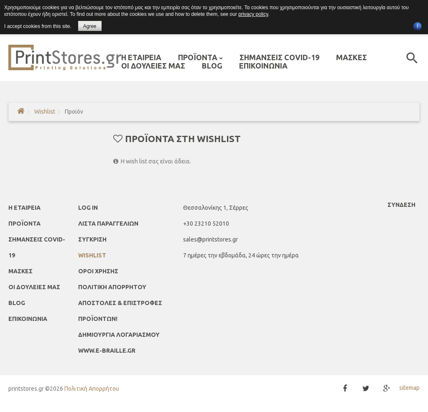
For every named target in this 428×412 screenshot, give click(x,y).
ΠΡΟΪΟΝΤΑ (24, 223)
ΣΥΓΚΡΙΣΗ (92, 239)
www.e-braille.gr (106, 350)
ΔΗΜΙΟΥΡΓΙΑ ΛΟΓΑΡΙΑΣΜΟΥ (119, 334)
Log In (88, 207)
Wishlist (44, 111)
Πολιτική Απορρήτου (91, 388)
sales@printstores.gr (210, 239)
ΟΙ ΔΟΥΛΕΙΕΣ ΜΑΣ (34, 287)
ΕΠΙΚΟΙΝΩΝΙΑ (27, 318)
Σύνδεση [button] (401, 204)
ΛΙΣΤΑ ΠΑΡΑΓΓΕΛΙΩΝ (108, 223)
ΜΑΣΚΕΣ (20, 271)
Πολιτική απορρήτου (112, 287)
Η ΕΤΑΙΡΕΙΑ (24, 207)
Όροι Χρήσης (98, 271)
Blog (16, 303)
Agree (90, 26)
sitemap (409, 387)
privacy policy (253, 14)
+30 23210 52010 (206, 223)
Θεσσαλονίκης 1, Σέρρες (215, 207)
